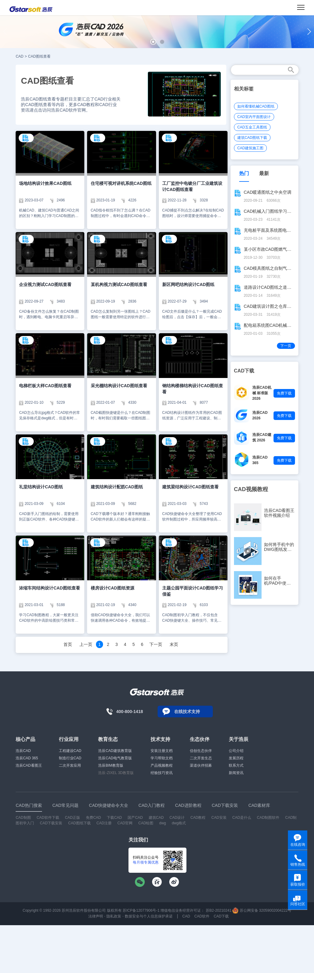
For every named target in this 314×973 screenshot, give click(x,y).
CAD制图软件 (268, 817)
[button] (153, 42)
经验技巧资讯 (162, 773)
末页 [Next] (174, 644)
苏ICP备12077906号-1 (141, 910)
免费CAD (93, 817)
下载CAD (114, 817)
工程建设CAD (70, 751)
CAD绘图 (145, 823)
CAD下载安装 (51, 823)
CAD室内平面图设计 (254, 117)
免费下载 (284, 393)
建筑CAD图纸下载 (252, 137)
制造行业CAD (70, 758)
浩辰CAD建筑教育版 (115, 751)
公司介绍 (236, 751)
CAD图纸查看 (39, 56)
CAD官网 (124, 823)
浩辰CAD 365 (27, 758)
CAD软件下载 (47, 817)
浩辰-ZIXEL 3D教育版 (116, 773)
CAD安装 (218, 817)
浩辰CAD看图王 (29, 765)
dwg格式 (179, 823)
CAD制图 (23, 817)
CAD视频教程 (251, 489)
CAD (19, 56)
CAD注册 (104, 823)
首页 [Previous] (67, 644)
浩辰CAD (23, 751)
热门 (244, 173)
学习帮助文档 (162, 758)
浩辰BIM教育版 (110, 765)
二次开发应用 (70, 765)
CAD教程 (197, 817)
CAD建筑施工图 (250, 148)
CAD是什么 (241, 817)
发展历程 (236, 758)
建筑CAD (156, 817)
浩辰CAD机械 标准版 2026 (261, 393)
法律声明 (95, 916)
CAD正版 (72, 817)
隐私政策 (113, 916)
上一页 (85, 644)
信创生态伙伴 (201, 751)
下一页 (155, 644)
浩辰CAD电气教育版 (115, 758)
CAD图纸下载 (79, 823)
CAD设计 (177, 817)
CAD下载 (221, 916)
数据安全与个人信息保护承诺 (149, 916)
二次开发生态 (201, 758)
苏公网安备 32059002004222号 (261, 910)
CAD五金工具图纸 (252, 127)
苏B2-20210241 (219, 910)
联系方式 (236, 765)
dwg (162, 823)
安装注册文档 (162, 751)
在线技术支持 (187, 711)
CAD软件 (201, 916)
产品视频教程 (162, 765)
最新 (264, 173)
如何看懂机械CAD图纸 (255, 106)
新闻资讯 (236, 773)
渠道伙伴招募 (201, 765)
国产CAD (135, 817)
